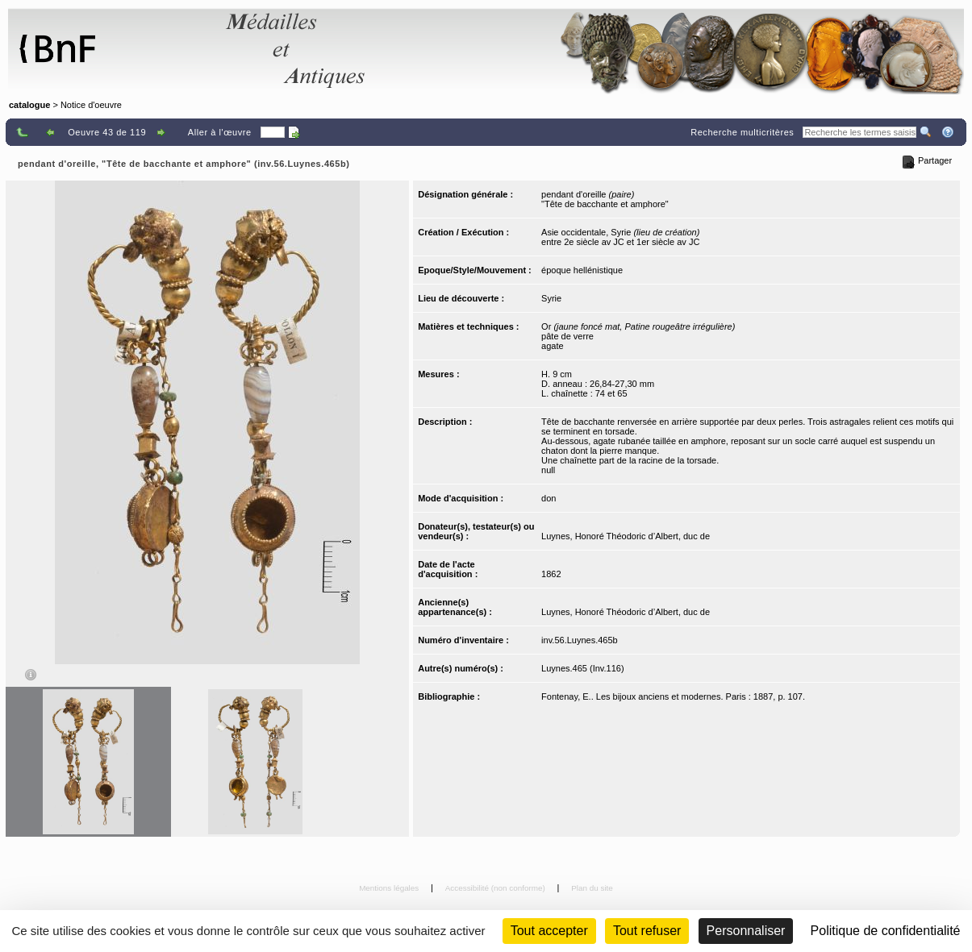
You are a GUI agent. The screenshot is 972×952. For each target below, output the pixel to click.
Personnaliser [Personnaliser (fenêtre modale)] (746, 930)
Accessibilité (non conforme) (496, 887)
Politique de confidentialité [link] (886, 930)
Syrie (551, 298)
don (548, 498)
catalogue (29, 105)
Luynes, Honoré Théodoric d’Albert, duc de (625, 536)
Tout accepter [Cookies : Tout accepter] (549, 930)
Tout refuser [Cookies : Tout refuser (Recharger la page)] (647, 930)
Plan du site (592, 887)
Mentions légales (390, 887)
